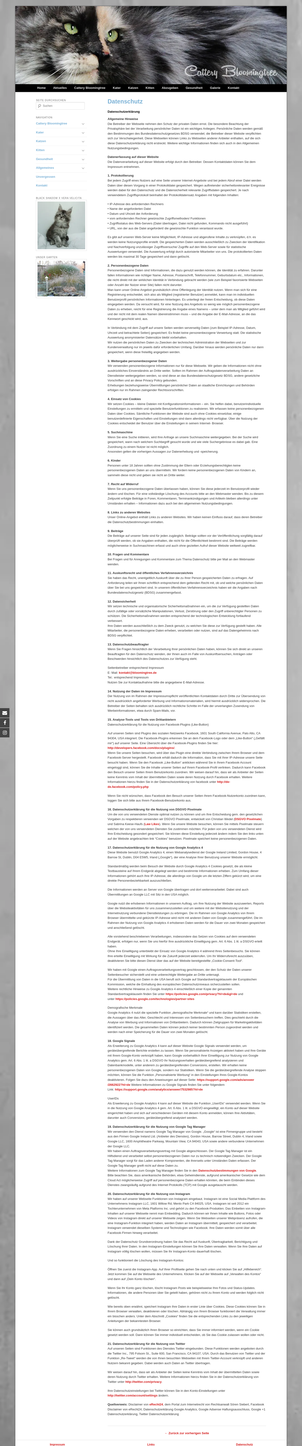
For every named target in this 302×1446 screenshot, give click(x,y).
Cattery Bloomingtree (89, 88)
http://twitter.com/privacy (143, 1382)
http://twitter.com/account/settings (133, 1395)
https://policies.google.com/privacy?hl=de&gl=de (201, 994)
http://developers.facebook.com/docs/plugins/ (141, 748)
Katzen (133, 88)
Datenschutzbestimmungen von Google (227, 1170)
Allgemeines (45, 167)
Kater (117, 88)
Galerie (215, 88)
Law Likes (152, 824)
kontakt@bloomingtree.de (138, 672)
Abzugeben (170, 88)
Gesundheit (194, 88)
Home (41, 88)
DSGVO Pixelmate (248, 819)
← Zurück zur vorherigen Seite (187, 1433)
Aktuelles (60, 88)
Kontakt (233, 88)
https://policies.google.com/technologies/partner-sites (154, 999)
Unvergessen (45, 176)
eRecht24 (156, 1404)
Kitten (150, 88)
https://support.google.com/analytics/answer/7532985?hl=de (159, 1089)
